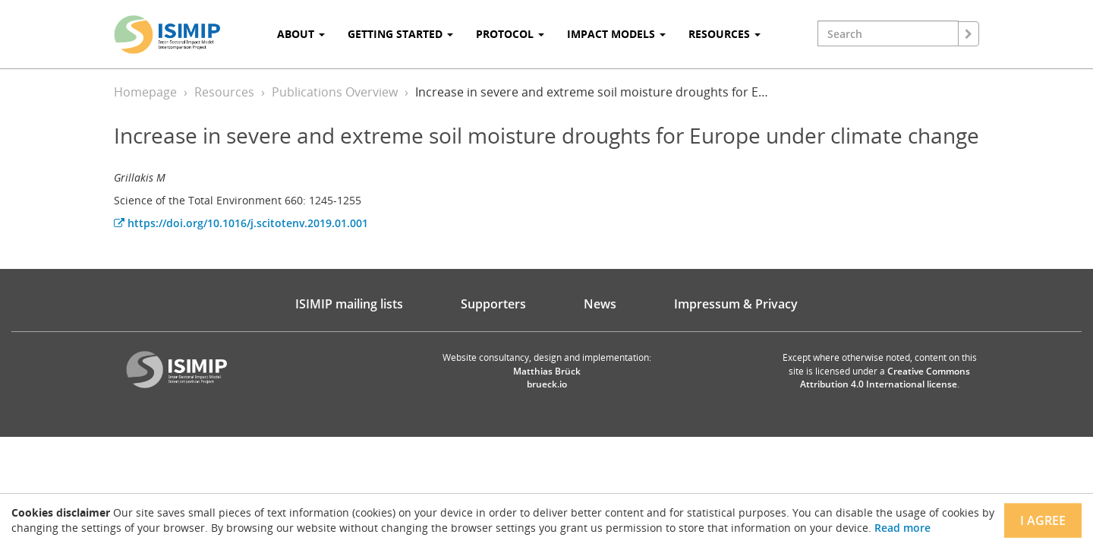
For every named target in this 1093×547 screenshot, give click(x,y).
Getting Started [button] (400, 34)
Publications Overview (335, 92)
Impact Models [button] (616, 34)
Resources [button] (724, 34)
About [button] (301, 34)
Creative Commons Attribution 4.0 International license (885, 377)
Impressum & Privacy (736, 304)
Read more (902, 527)
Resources (224, 92)
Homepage (145, 92)
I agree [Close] (1043, 520)
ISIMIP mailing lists (349, 304)
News (600, 304)
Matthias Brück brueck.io (547, 377)
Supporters (493, 304)
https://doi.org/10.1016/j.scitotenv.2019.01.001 (241, 223)
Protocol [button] (510, 34)
